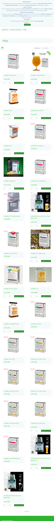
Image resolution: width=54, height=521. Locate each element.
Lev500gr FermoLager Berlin (38, 168)
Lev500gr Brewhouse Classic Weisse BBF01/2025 (40, 447)
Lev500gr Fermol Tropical (10, 276)
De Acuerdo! (27, 24)
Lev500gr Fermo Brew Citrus (38, 379)
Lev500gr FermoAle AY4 (10, 63)
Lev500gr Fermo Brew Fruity (38, 346)
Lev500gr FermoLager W (37, 133)
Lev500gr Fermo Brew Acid (38, 411)
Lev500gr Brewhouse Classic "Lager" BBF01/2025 (40, 205)
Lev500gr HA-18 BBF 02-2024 (11, 311)
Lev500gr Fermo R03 (9, 346)
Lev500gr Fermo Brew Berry (11, 379)
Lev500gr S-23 (34, 276)
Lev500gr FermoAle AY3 (37, 98)
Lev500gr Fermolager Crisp (38, 241)
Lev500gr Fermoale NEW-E (38, 63)
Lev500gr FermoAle (36, 311)
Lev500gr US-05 (8, 98)
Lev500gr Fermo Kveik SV (10, 241)
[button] (7, 509)
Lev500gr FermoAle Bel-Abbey (12, 446)
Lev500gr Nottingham (9, 168)
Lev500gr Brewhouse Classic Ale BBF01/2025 (12, 484)
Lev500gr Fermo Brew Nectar (11, 411)
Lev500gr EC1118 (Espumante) (12, 204)
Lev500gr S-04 (7, 133)
